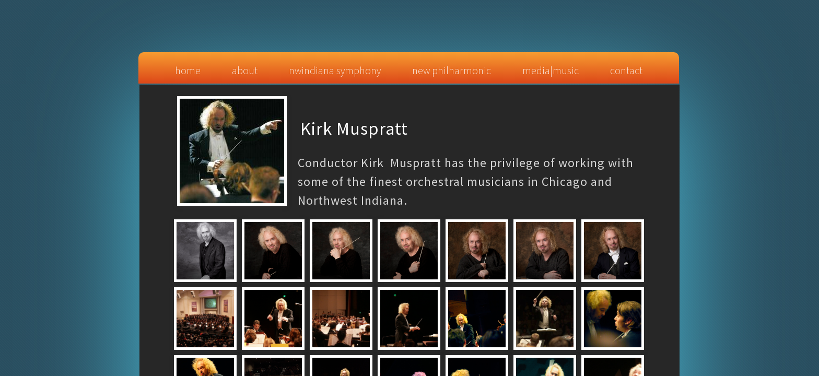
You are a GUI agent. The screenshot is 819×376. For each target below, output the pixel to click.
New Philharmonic (451, 70)
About (245, 70)
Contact (626, 70)
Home (188, 70)
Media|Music (550, 70)
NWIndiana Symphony (335, 70)
